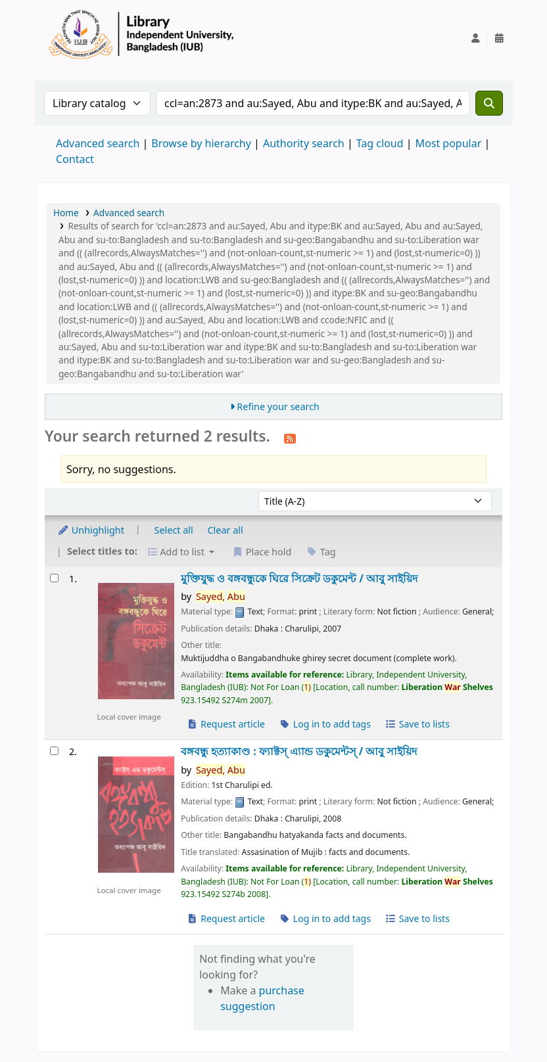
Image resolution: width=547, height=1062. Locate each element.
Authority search (304, 143)
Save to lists (417, 724)
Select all (174, 530)
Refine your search (278, 406)
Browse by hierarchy (201, 143)
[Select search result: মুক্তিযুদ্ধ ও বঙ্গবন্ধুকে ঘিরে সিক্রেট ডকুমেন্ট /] (54, 578)
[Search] (489, 103)
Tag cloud (380, 143)
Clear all (225, 530)
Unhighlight (90, 530)
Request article (226, 724)
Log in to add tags (325, 724)
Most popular (449, 143)
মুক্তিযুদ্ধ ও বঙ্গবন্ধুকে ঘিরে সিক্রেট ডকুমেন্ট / (299, 578)
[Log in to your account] (475, 38)
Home (66, 212)
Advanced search (97, 143)
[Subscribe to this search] (290, 437)
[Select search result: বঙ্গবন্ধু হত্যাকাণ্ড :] (54, 751)
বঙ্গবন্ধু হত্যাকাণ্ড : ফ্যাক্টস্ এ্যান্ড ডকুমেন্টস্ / (299, 751)
